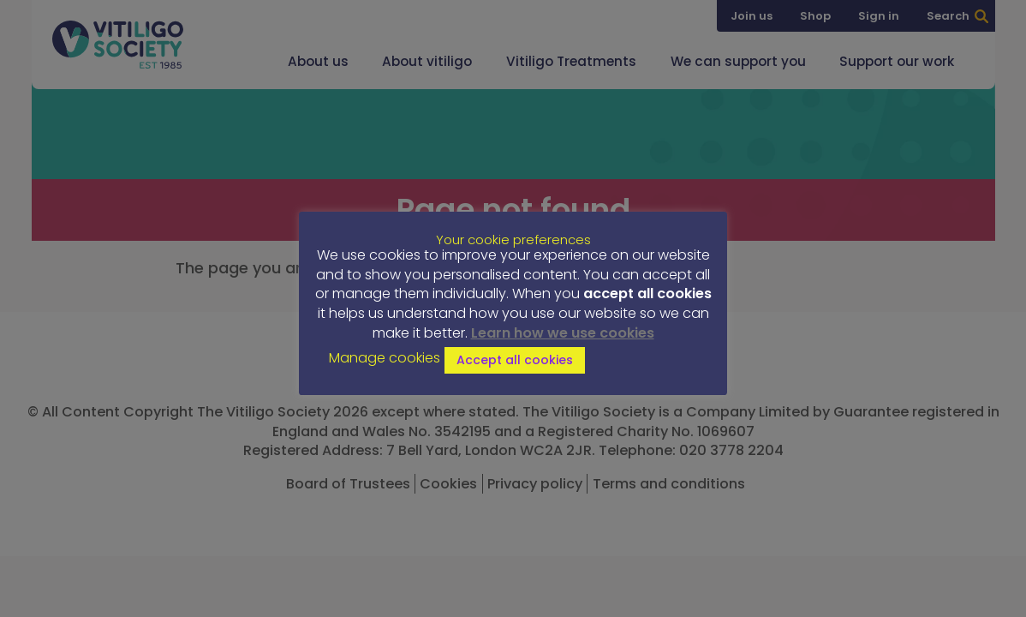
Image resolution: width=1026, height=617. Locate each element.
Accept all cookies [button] (514, 359)
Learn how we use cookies (562, 333)
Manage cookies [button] (384, 358)
